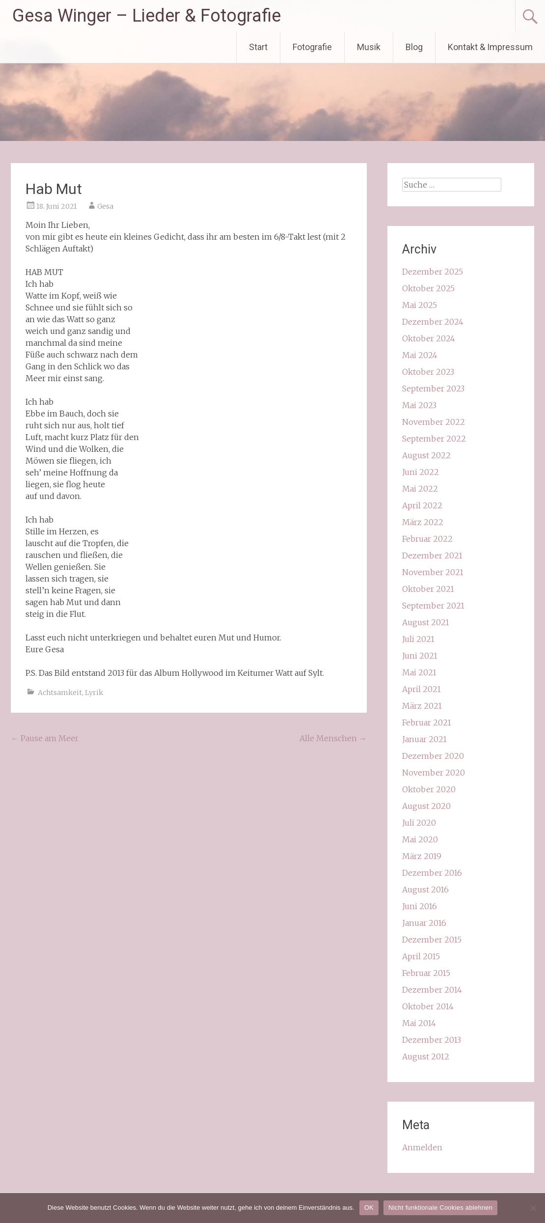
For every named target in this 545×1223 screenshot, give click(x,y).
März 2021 (422, 706)
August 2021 (425, 622)
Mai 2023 (419, 405)
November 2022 (433, 422)
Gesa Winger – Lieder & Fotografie (146, 15)
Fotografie (312, 47)
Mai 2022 (420, 489)
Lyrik (94, 692)
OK (369, 1207)
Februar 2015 (426, 973)
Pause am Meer (45, 738)
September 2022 (434, 439)
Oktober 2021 (428, 589)
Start (258, 47)
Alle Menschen (333, 738)
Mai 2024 (419, 355)
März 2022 (422, 522)
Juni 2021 (419, 656)
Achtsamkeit (60, 692)
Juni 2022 (420, 472)
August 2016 (425, 889)
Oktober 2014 (428, 1006)
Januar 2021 (424, 739)
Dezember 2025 (432, 272)
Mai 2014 (419, 1023)
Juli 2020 (419, 823)
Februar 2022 (427, 539)
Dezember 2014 (432, 990)
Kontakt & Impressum (490, 47)
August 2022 (426, 455)
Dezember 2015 (432, 940)
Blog (414, 47)
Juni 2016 (419, 906)
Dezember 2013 (431, 1040)
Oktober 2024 (428, 338)
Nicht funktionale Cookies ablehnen (440, 1207)
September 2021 (433, 606)
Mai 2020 (420, 839)
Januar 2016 (424, 923)
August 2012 (425, 1056)
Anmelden (422, 1147)
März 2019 (421, 856)
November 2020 (433, 773)
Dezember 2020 (433, 756)
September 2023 (433, 388)
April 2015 (421, 956)
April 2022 (422, 505)
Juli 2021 (418, 639)
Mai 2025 (419, 305)
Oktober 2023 (428, 372)
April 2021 (421, 689)
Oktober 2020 (429, 789)
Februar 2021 (426, 722)
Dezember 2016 (432, 873)
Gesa (105, 206)
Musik (369, 47)
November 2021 (432, 572)
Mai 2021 (419, 672)
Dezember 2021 (432, 555)
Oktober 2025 (428, 288)
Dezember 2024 (432, 322)
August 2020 (426, 806)
